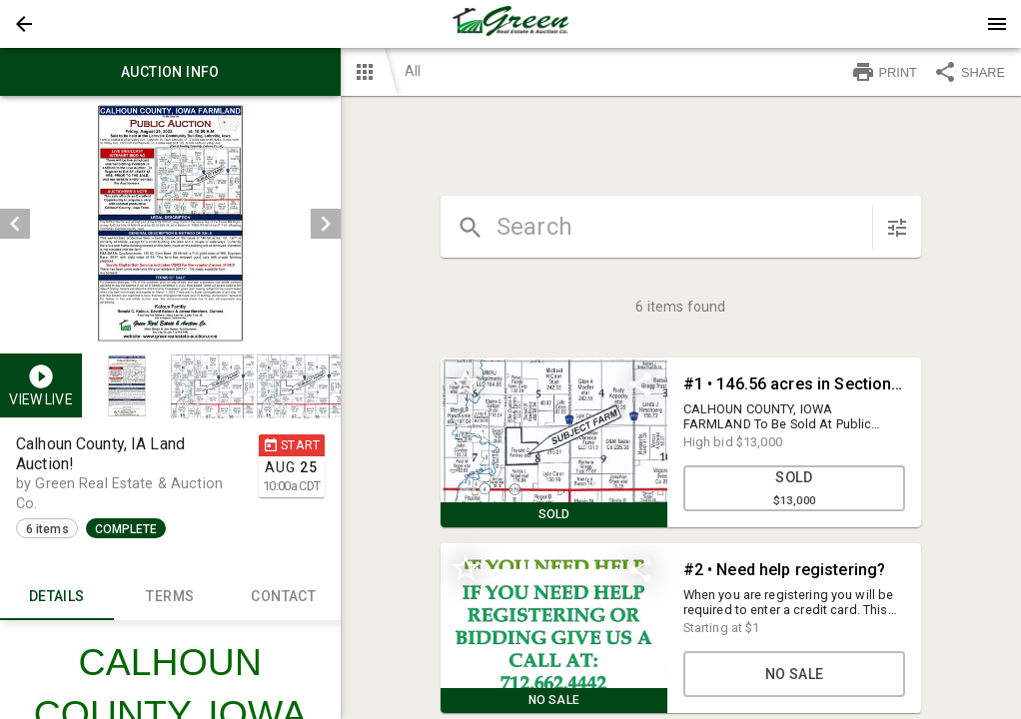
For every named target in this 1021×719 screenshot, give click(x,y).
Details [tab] (57, 596)
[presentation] (510, 24)
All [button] (413, 71)
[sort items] (897, 228)
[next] (326, 224)
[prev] (15, 224)
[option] (170, 223)
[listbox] (170, 223)
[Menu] (997, 24)
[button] (24, 24)
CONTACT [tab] (284, 596)
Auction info (170, 72)
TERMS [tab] (171, 596)
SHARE (969, 72)
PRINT (884, 72)
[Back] (24, 24)
